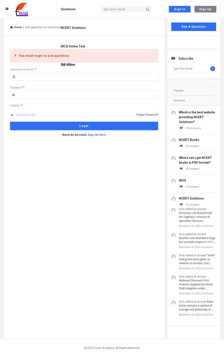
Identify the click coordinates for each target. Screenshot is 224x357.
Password (17, 87)
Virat (182, 209)
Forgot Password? (147, 114)
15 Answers (189, 187)
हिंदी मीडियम (68, 65)
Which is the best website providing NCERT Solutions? (197, 117)
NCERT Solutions (73, 27)
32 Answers (189, 146)
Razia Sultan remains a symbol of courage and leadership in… (196, 305)
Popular (179, 90)
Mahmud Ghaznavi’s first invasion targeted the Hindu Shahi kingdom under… (196, 284)
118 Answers (190, 128)
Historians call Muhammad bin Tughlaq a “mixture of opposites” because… (195, 217)
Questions (68, 9)
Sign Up (205, 9)
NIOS (182, 180)
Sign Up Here (97, 134)
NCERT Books (189, 140)
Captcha (16, 105)
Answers (179, 100)
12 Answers (189, 204)
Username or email (23, 69)
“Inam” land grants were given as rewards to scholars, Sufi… (197, 259)
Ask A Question (194, 26)
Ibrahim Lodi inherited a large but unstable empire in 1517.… (197, 240)
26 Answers (189, 169)
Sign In (179, 9)
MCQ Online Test (73, 46)
